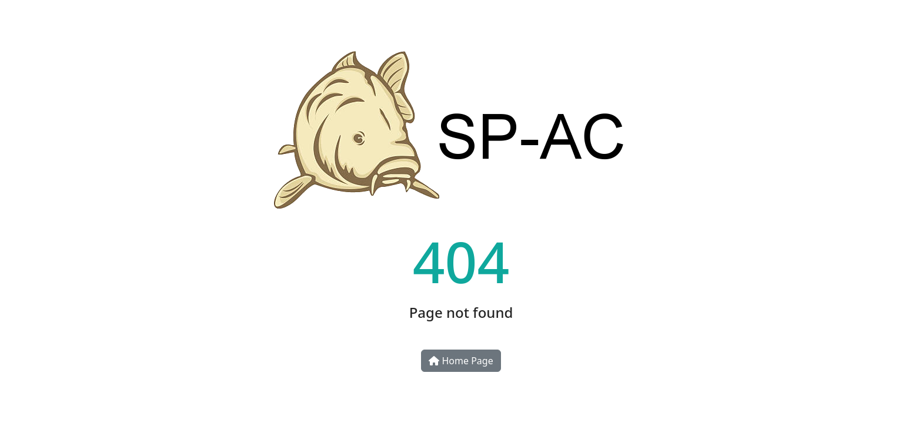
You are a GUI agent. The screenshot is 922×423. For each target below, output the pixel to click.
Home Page (461, 360)
